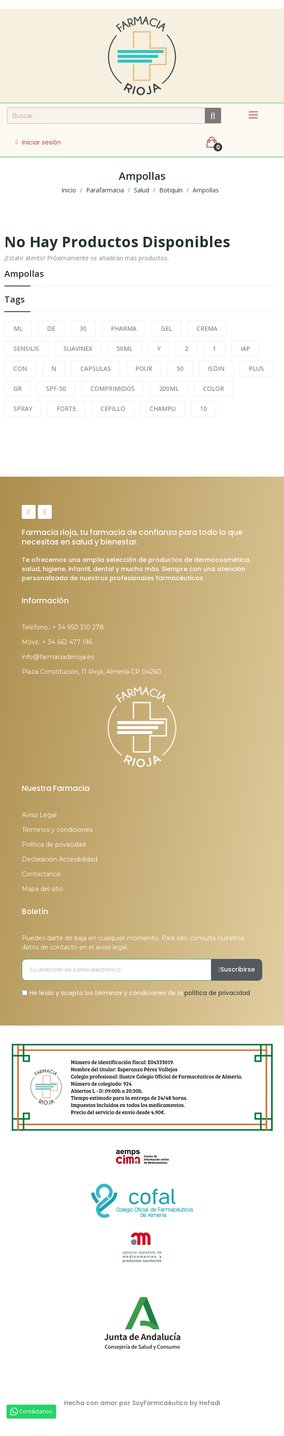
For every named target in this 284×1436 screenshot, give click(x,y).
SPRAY (22, 408)
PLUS (256, 368)
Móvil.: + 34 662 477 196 (57, 642)
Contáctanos (41, 874)
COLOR (213, 388)
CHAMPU (163, 408)
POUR (143, 368)
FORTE (66, 408)
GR (17, 388)
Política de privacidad (54, 844)
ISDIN (216, 368)
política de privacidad (217, 992)
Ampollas (24, 274)
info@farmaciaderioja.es (58, 657)
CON (20, 368)
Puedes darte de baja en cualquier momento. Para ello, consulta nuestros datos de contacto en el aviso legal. (133, 942)
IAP (245, 348)
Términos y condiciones (57, 830)
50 (180, 368)
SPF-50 (56, 388)
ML (18, 328)
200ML (169, 388)
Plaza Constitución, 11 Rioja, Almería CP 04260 (91, 672)
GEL (166, 328)
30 (83, 328)
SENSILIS (26, 348)
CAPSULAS (95, 368)
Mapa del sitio (42, 889)
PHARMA (124, 328)
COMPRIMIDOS (112, 388)
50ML (125, 348)
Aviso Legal (39, 815)
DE (51, 328)
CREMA (207, 328)
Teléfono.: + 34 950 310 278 (63, 627)
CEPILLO (112, 408)
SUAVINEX (77, 348)
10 (203, 408)
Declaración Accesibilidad (59, 859)
